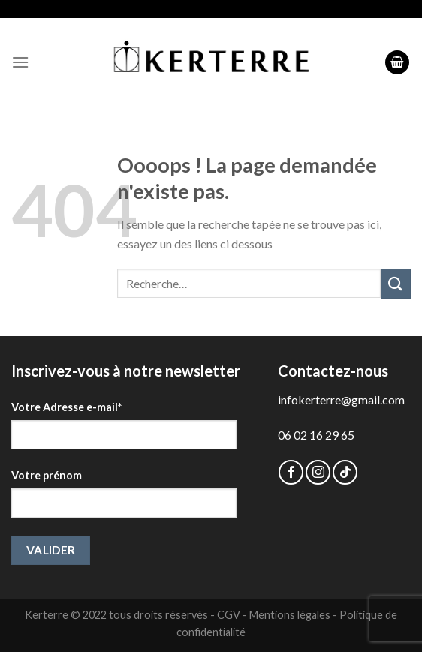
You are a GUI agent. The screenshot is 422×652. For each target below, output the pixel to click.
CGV (228, 614)
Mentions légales (289, 614)
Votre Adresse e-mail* (66, 407)
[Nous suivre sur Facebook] (291, 472)
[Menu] (20, 62)
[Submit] (396, 283)
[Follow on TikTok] (345, 472)
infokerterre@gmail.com (341, 399)
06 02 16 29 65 (316, 435)
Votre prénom (46, 475)
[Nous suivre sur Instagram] (318, 472)
